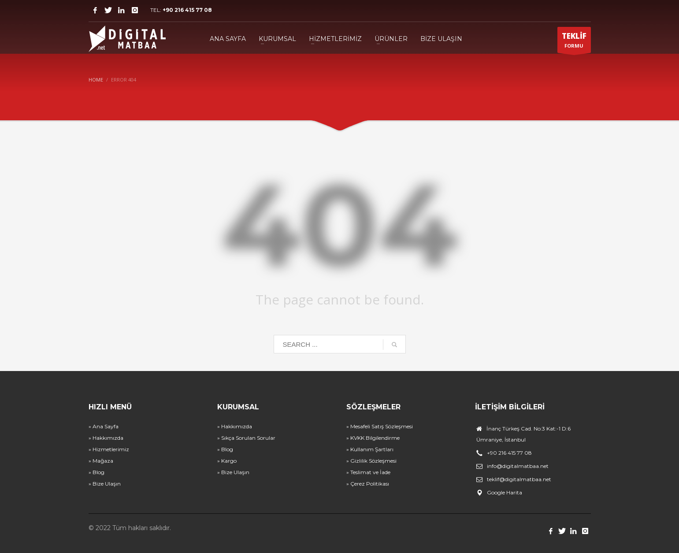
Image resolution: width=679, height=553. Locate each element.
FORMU (574, 42)
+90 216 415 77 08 (187, 10)
